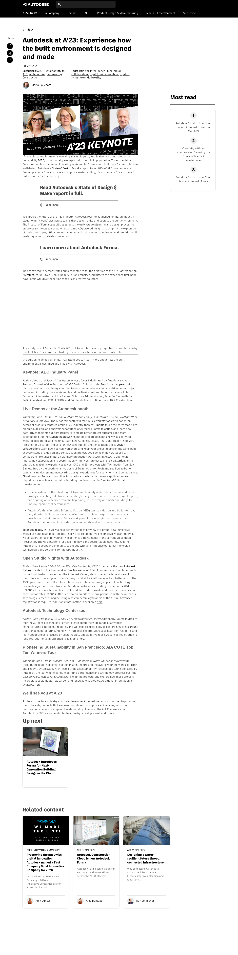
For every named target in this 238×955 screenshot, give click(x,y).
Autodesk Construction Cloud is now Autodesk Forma (194, 179)
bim (110, 71)
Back (30, 30)
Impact (71, 13)
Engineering (54, 74)
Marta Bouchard (37, 85)
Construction (31, 77)
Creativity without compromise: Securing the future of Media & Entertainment (193, 154)
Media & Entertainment (160, 13)
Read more (52, 205)
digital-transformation (104, 74)
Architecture (37, 74)
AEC (86, 13)
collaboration (80, 74)
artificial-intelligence (92, 71)
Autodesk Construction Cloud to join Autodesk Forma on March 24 (194, 127)
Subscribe (189, 13)
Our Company (51, 13)
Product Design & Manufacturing (117, 13)
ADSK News (30, 13)
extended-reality (90, 77)
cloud (117, 71)
